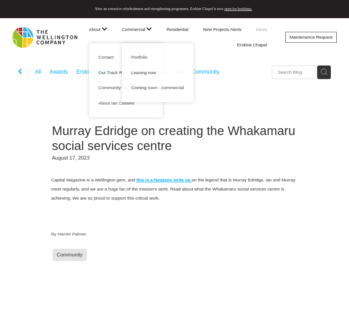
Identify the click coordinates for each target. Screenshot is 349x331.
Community (205, 72)
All (38, 72)
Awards (59, 72)
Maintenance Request (311, 37)
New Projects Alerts (222, 29)
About (98, 29)
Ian (179, 72)
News (261, 29)
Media (159, 72)
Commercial (137, 29)
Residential (177, 29)
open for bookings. (238, 9)
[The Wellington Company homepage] (44, 37)
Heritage (132, 72)
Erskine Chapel (252, 44)
